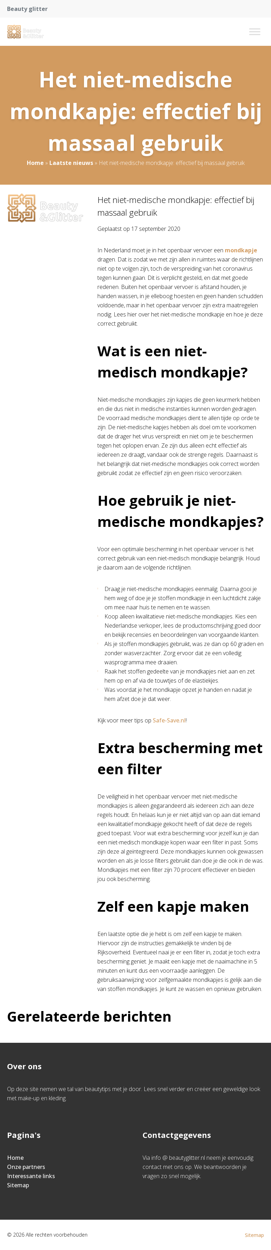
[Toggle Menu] (254, 31)
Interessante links (31, 1176)
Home (35, 163)
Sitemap (18, 1185)
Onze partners (26, 1167)
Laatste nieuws (71, 163)
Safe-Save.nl (169, 720)
